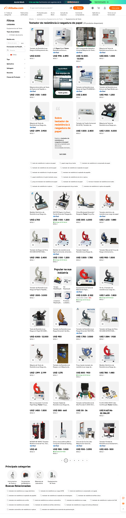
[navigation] (15, 240)
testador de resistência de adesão (18, 505)
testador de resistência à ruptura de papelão (96, 186)
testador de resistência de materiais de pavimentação (57, 509)
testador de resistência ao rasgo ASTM (51, 491)
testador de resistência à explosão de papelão (75, 172)
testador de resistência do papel (72, 182)
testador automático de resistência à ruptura (21, 509)
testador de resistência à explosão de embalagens (56, 495)
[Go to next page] (87, 460)
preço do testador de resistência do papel (43, 182)
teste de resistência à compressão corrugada (82, 491)
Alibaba (31, 19)
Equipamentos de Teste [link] (73, 19)
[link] (123, 498)
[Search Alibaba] (49, 8)
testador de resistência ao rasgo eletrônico (21, 491)
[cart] (99, 8)
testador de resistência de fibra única (88, 495)
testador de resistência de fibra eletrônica (46, 505)
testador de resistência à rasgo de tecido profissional (81, 505)
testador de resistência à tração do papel (43, 172)
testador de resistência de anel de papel (43, 168)
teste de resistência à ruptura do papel (43, 163)
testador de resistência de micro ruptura (74, 177)
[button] (71, 8)
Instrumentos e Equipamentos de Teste (50, 19)
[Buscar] (78, 8)
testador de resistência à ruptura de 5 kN (103, 500)
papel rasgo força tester (68, 163)
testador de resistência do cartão (18, 500)
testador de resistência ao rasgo (75, 500)
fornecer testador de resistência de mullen (100, 182)
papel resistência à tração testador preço (43, 177)
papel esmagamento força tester (67, 186)
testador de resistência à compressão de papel (95, 163)
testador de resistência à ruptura (41, 186)
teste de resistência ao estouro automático (47, 500)
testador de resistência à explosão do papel (74, 168)
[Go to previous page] (62, 460)
